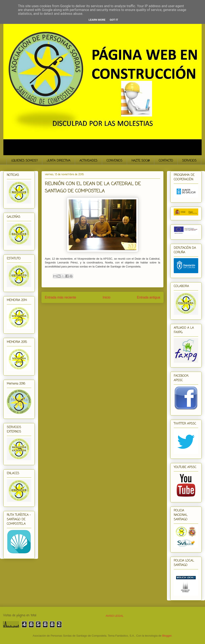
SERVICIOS (189, 161)
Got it (114, 19)
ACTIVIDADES (88, 161)
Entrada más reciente (60, 297)
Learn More (97, 19)
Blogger (166, 635)
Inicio (106, 297)
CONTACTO (166, 161)
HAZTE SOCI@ (140, 161)
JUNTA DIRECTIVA (58, 161)
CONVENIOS (114, 161)
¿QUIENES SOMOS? (24, 161)
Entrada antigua (148, 297)
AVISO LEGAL (114, 615)
